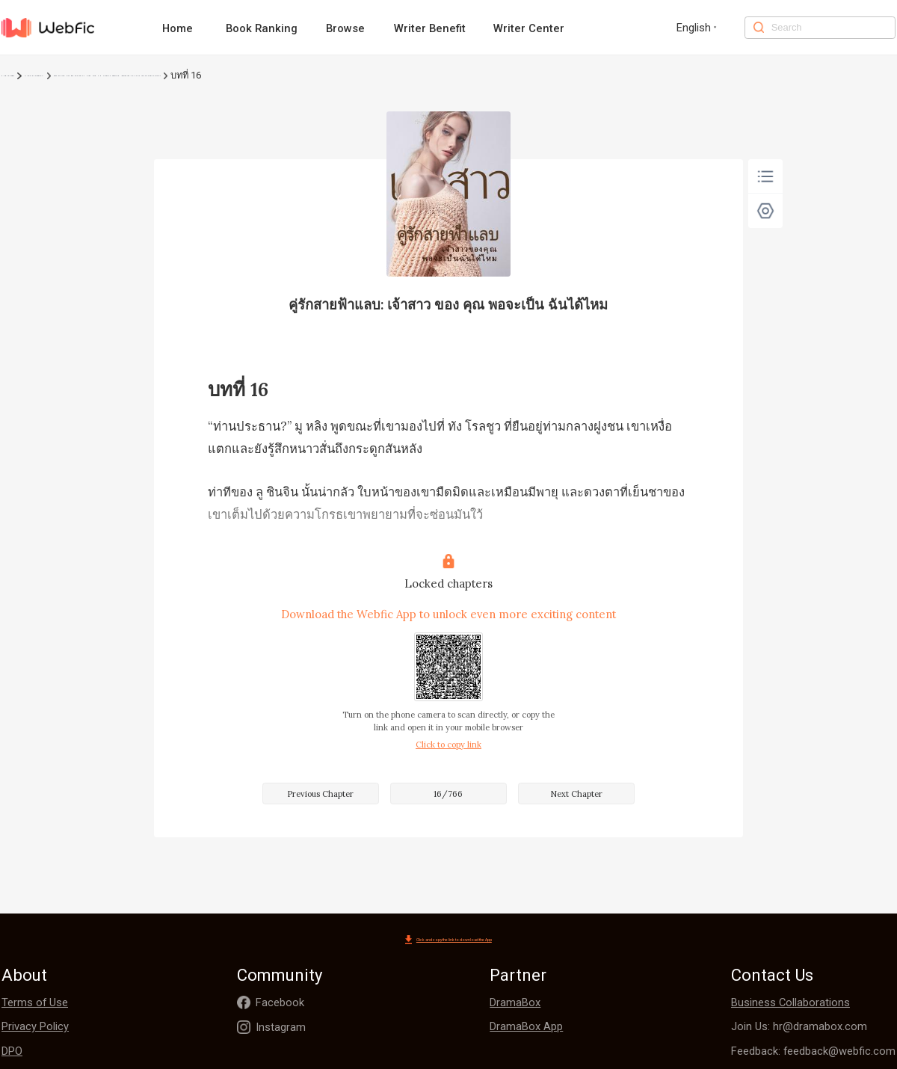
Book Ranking (262, 28)
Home (177, 28)
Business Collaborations (790, 1004)
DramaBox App (526, 1028)
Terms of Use (34, 1004)
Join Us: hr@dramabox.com (799, 1028)
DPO (11, 1052)
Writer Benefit (430, 28)
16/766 (448, 794)
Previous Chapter (320, 794)
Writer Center (528, 28)
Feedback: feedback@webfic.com (813, 1052)
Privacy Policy (35, 1028)
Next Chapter (576, 794)
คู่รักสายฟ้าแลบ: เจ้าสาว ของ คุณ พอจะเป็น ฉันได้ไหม (212, 75)
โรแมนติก (64, 75)
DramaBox (515, 1004)
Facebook (280, 1004)
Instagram (281, 1028)
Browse (345, 28)
